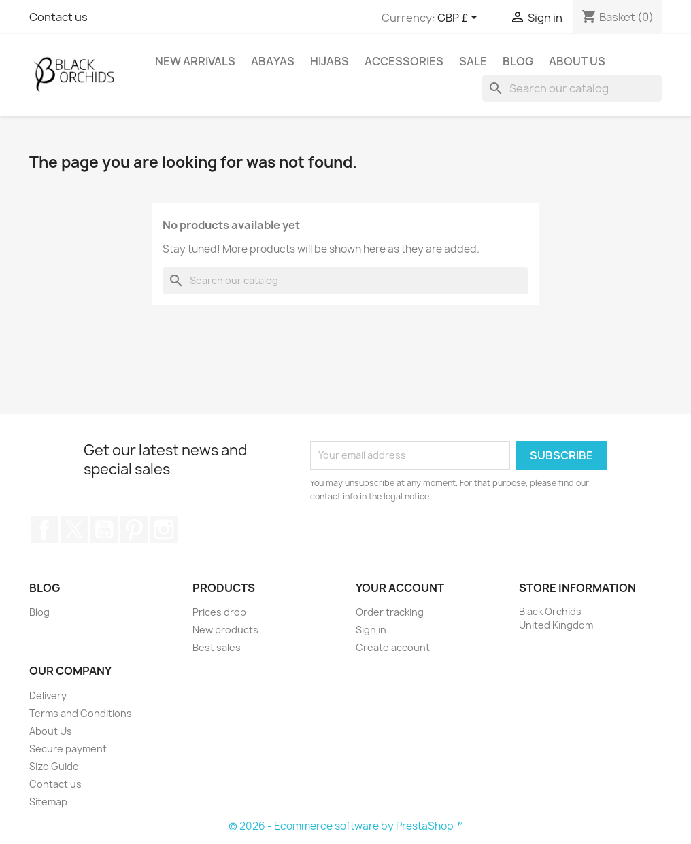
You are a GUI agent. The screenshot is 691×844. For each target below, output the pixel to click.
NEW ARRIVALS (195, 61)
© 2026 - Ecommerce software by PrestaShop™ (346, 826)
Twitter (74, 529)
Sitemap (48, 801)
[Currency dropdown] (459, 18)
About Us (577, 61)
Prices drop (219, 611)
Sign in (371, 629)
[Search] (572, 88)
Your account (400, 587)
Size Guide (54, 766)
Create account (393, 647)
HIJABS (329, 61)
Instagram (164, 529)
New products (225, 629)
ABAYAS (272, 61)
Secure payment (68, 748)
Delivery (48, 695)
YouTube (104, 529)
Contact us (58, 17)
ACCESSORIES (404, 61)
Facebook (44, 529)
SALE (473, 61)
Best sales (216, 647)
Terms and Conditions (80, 713)
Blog (518, 61)
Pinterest (134, 529)
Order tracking (390, 611)
